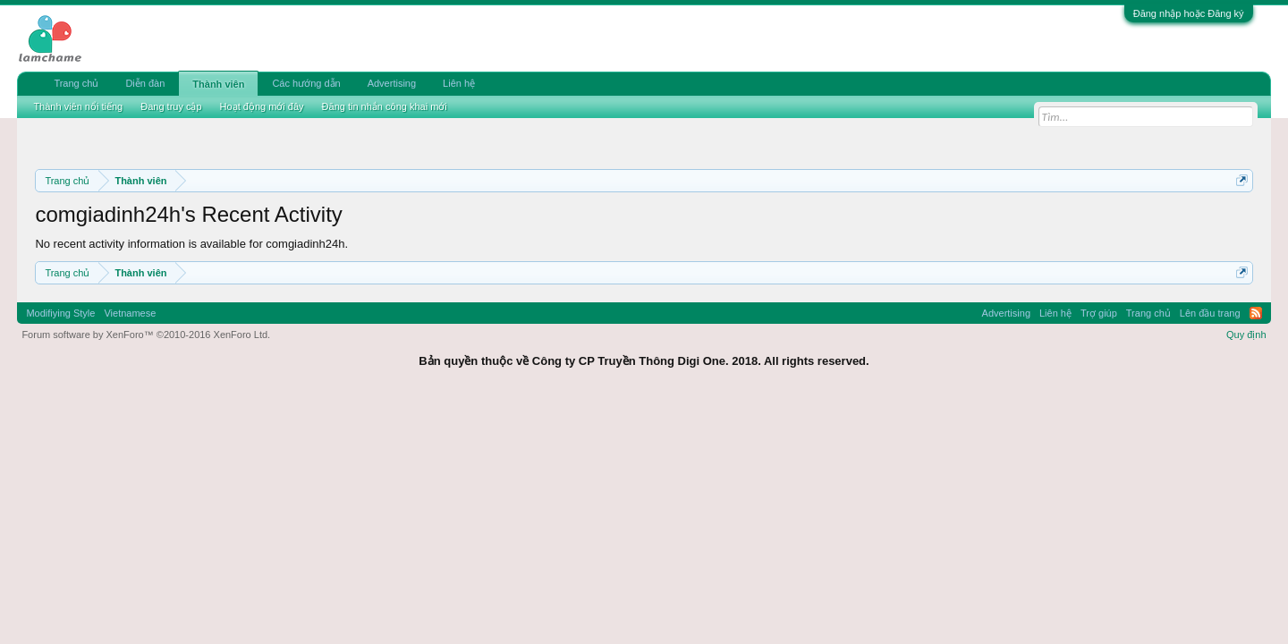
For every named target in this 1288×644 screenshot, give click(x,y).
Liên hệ (459, 83)
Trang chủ (76, 83)
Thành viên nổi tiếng (78, 106)
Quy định (1246, 334)
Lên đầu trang (1210, 313)
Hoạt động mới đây (262, 106)
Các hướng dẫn (306, 83)
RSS (1256, 313)
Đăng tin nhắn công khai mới (384, 106)
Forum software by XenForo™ (145, 334)
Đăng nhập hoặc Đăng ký (1188, 13)
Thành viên (218, 84)
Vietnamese (130, 313)
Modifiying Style (60, 313)
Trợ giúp (1098, 313)
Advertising (392, 83)
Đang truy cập (170, 106)
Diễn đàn (145, 83)
